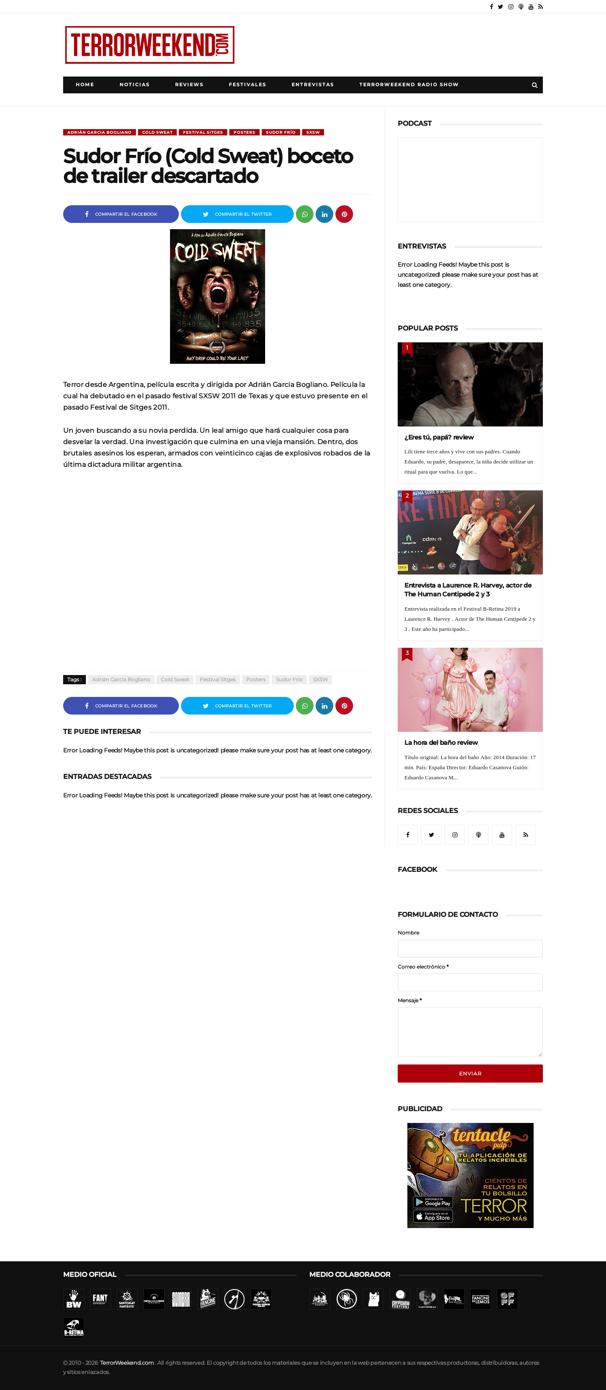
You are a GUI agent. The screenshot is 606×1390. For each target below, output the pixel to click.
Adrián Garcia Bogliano (99, 132)
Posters (244, 132)
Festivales (247, 84)
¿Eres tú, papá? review (439, 437)
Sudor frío (281, 132)
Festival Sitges (203, 132)
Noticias (135, 84)
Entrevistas (313, 84)
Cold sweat (157, 132)
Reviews (189, 84)
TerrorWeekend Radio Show (409, 84)
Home (85, 84)
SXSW (313, 132)
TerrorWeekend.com (127, 1363)
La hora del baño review (441, 742)
